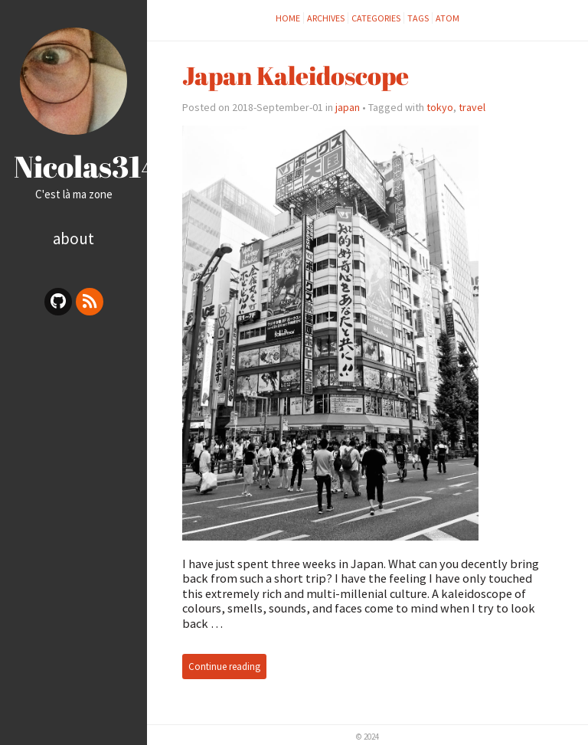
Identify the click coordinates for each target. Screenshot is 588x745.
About (73, 238)
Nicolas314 (87, 166)
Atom (447, 18)
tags (418, 18)
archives (326, 18)
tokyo (439, 107)
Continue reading (224, 666)
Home (288, 18)
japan (347, 107)
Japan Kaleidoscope (295, 75)
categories (375, 18)
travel (472, 107)
